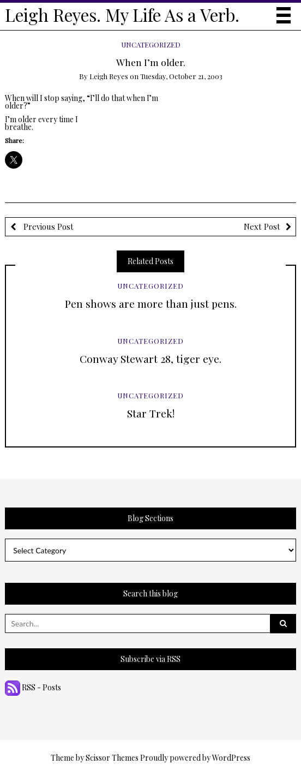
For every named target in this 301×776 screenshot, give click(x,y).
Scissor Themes (112, 758)
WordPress (231, 758)
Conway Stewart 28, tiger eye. (150, 358)
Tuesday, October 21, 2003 (181, 76)
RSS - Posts (33, 687)
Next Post (262, 226)
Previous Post (47, 226)
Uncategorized (150, 44)
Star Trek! (150, 413)
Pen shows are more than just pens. (151, 303)
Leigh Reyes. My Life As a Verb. (122, 14)
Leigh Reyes (108, 76)
